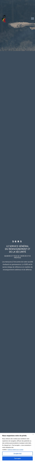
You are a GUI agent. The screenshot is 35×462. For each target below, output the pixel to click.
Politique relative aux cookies (15, 449)
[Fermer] (33, 434)
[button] (32, 18)
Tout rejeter (17, 458)
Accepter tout (17, 453)
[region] (17, 447)
